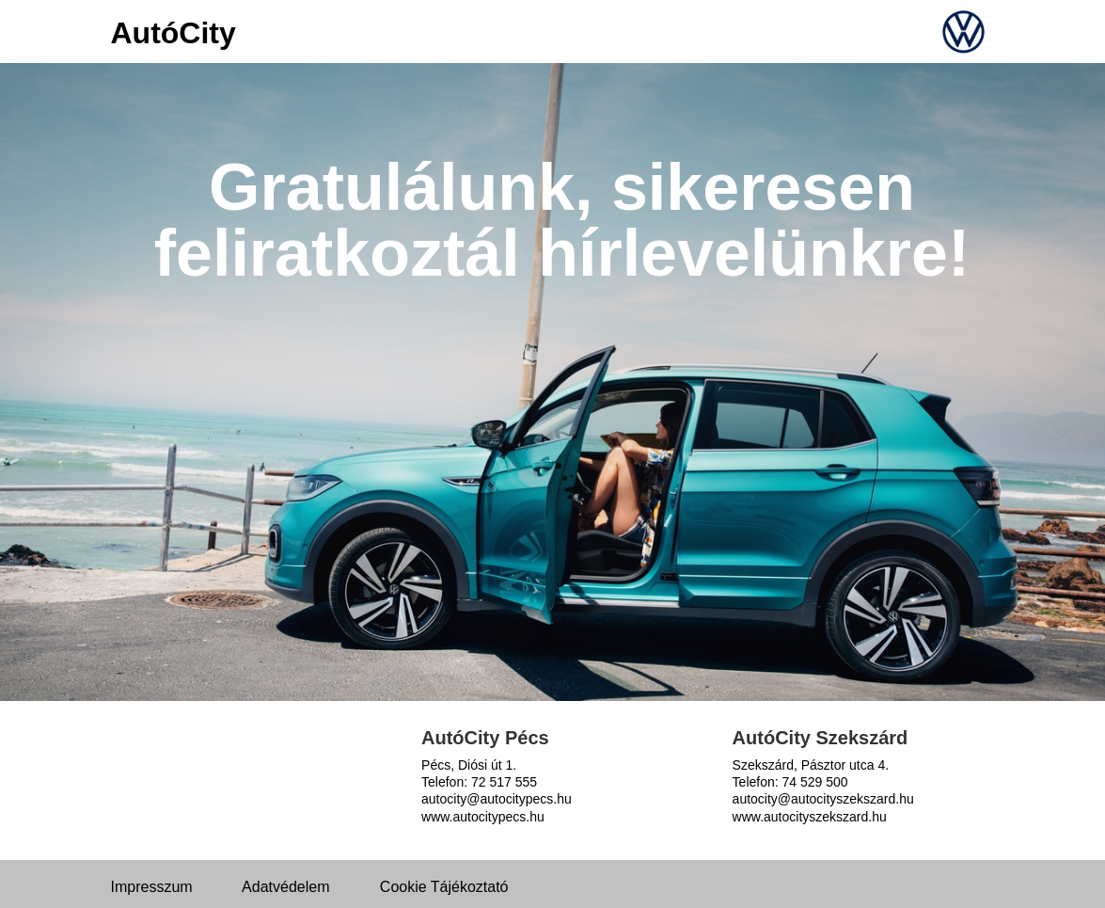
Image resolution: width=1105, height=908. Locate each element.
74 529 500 (815, 781)
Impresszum (152, 887)
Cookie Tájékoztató (444, 887)
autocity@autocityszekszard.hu (823, 798)
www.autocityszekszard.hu (810, 816)
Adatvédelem (285, 887)
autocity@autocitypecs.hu (496, 798)
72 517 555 (504, 781)
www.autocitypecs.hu (483, 816)
